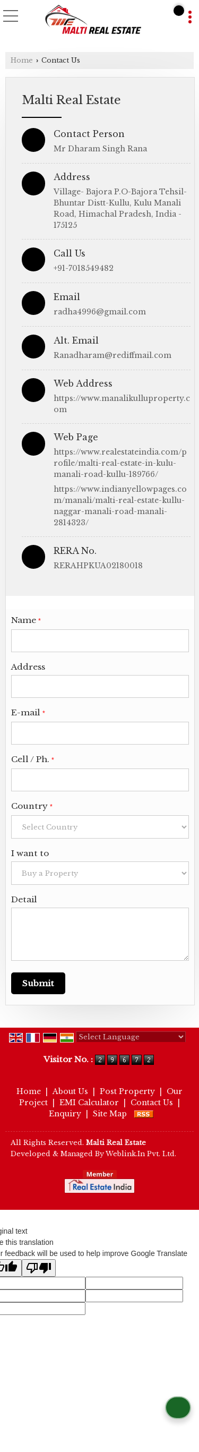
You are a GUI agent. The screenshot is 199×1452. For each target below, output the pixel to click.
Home (22, 60)
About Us (70, 1091)
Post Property (127, 1091)
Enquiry (65, 1113)
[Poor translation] (39, 1268)
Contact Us (152, 1102)
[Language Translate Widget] (131, 1037)
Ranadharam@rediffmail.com (112, 355)
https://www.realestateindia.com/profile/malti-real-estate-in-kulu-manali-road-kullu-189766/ (120, 463)
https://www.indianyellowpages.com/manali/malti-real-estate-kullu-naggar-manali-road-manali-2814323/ (120, 505)
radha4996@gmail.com (100, 312)
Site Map (110, 1113)
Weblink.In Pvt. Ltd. (141, 1154)
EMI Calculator (89, 1102)
